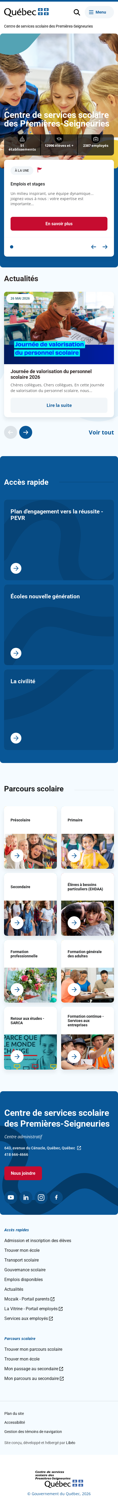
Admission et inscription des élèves (37, 1240)
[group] (59, 354)
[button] (11, 246)
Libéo (70, 1443)
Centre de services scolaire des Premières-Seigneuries (48, 26)
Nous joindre (23, 1173)
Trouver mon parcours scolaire (33, 1349)
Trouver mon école (22, 1250)
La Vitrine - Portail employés (33, 1308)
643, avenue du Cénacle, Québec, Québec (42, 1148)
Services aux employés (28, 1318)
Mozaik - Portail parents (29, 1299)
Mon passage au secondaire (33, 1368)
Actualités (13, 1289)
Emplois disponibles (23, 1279)
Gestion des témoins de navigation (33, 1431)
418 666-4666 (16, 1154)
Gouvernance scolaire (24, 1269)
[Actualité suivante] (25, 432)
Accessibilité (14, 1422)
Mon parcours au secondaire (34, 1378)
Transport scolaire (21, 1260)
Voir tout (101, 432)
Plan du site (14, 1413)
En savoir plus (59, 223)
